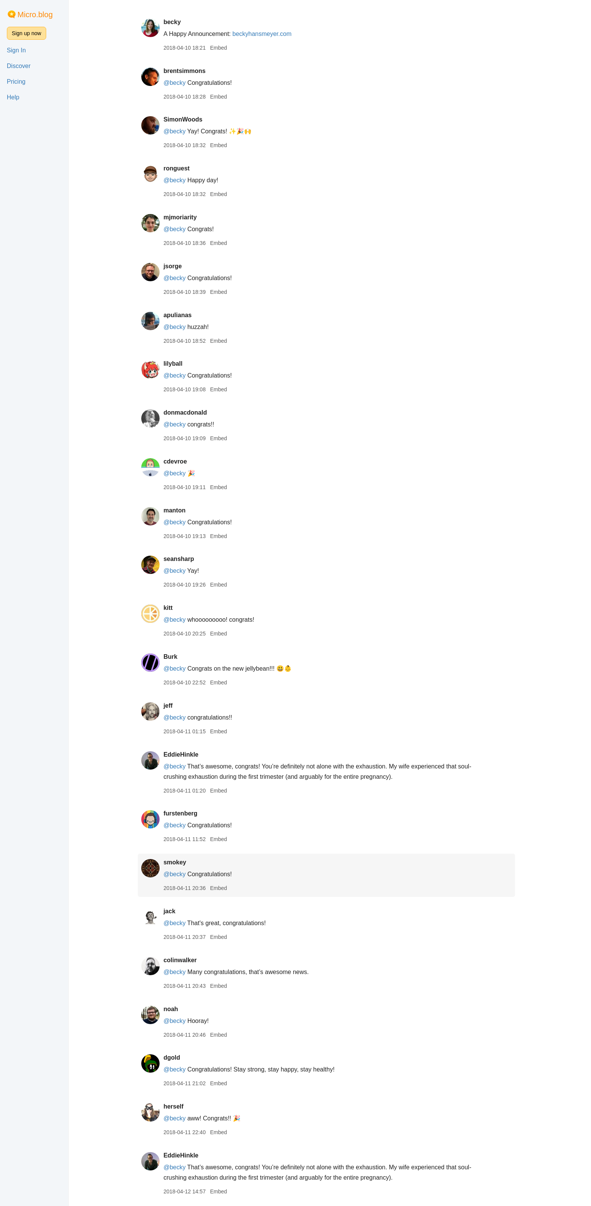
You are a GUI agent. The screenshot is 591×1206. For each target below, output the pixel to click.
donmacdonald (188, 412)
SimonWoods (186, 119)
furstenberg (184, 813)
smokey (178, 862)
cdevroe (178, 461)
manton (178, 510)
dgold (175, 1057)
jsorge (176, 266)
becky (175, 22)
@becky (178, 82)
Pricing (16, 81)
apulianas (181, 315)
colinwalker (183, 960)
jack (173, 911)
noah (174, 1009)
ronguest (180, 168)
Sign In (16, 50)
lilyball (176, 363)
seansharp (182, 559)
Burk (174, 656)
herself (177, 1106)
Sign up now (26, 33)
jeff (171, 705)
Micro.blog (35, 14)
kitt (171, 608)
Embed (221, 48)
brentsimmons (188, 71)
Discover (19, 66)
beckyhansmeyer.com (265, 34)
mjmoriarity (183, 217)
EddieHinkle (184, 754)
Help (13, 97)
